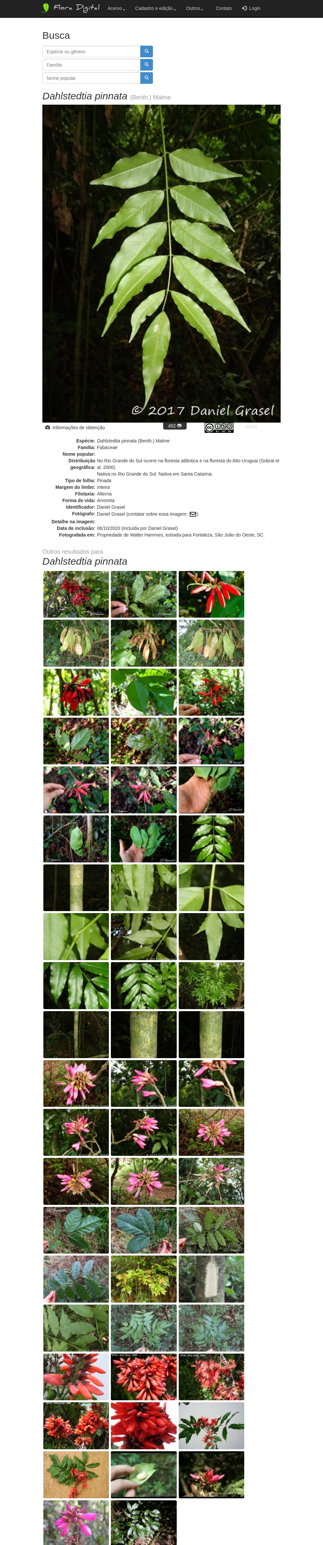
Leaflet (241, 1273)
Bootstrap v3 (263, 1526)
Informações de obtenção (75, 427)
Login (251, 8)
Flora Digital (70, 8)
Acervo (116, 8)
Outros (194, 8)
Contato (222, 8)
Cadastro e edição (155, 8)
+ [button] (51, 1136)
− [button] (51, 1146)
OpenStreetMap (266, 1273)
